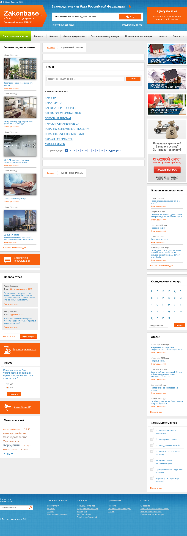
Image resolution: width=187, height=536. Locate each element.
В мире (24, 449)
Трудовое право (17, 315)
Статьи (111, 511)
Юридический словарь (87, 508)
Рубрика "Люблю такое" (12, 429)
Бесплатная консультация (105, 36)
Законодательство (15, 437)
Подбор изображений (87, 517)
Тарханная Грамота (59, 139)
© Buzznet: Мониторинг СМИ (13, 519)
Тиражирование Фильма (62, 123)
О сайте (144, 500)
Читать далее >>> (11, 88)
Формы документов (74, 36)
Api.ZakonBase (84, 514)
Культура (27, 445)
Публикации (114, 500)
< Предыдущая (55, 150)
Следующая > (113, 150)
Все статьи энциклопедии (14, 248)
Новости (162, 36)
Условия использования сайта (154, 508)
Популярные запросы (63, 25)
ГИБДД (27, 429)
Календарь (82, 511)
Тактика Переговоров (60, 108)
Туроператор (54, 103)
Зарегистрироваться (24, 349)
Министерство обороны (14, 433)
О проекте (178, 36)
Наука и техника (10, 450)
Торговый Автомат (58, 118)
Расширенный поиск (132, 25)
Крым (8, 453)
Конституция (53, 506)
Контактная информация (152, 514)
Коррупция (11, 445)
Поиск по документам (57, 514)
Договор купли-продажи (166, 439)
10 (102, 150)
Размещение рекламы (151, 511)
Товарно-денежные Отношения (67, 129)
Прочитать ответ (11, 304)
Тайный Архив (55, 144)
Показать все (9, 336)
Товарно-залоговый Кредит (64, 134)
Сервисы (82, 500)
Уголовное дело (11, 441)
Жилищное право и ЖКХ (21, 289)
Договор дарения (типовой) (168, 445)
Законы (53, 36)
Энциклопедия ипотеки (15, 36)
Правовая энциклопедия (138, 36)
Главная (51, 47)
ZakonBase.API (22, 407)
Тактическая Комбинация (63, 113)
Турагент (51, 97)
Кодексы (39, 36)
